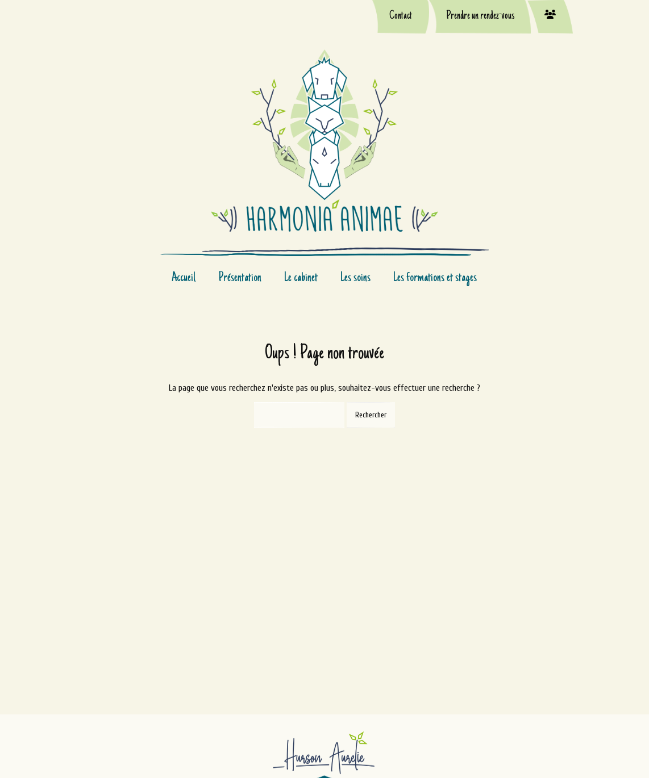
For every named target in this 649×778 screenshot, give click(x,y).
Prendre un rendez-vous (480, 16)
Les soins (355, 278)
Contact (400, 16)
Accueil (183, 278)
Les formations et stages (435, 278)
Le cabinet (301, 278)
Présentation (239, 278)
